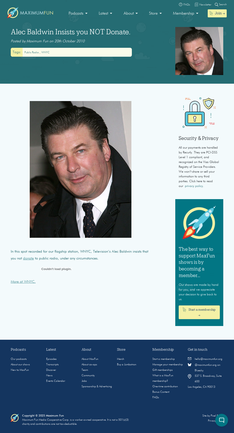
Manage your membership (167, 364)
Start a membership (163, 359)
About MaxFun (90, 359)
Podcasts (76, 13)
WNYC (45, 52)
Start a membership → (199, 312)
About (129, 13)
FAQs (155, 397)
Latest (103, 13)
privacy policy (194, 186)
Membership (183, 13)
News (49, 375)
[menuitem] (78, 14)
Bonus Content (160, 392)
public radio (32, 52)
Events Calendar (55, 381)
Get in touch (197, 349)
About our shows (20, 364)
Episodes (51, 359)
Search (221, 4)
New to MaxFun (20, 370)
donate (28, 258)
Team (85, 370)
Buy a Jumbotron (126, 364)
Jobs (84, 381)
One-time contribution (165, 386)
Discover (51, 370)
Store (153, 13)
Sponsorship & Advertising (97, 386)
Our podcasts (19, 359)
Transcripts (52, 364)
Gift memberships (162, 370)
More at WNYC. (23, 282)
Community (88, 375)
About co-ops (89, 364)
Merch (120, 359)
